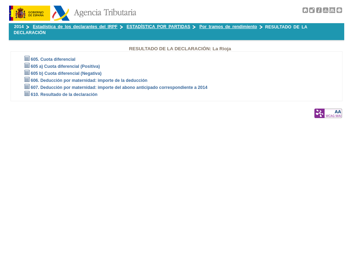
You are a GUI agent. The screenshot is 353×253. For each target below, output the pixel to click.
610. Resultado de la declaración (64, 94)
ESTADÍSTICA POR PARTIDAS (158, 26)
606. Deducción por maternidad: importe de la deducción (89, 80)
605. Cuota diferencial (53, 59)
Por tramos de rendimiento (228, 26)
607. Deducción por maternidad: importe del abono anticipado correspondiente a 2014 (119, 87)
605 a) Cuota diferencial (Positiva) (65, 66)
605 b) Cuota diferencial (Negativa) (66, 73)
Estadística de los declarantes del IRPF (75, 26)
